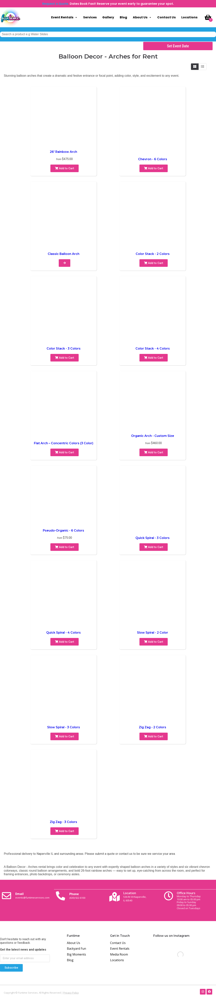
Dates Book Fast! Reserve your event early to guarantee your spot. (122, 4)
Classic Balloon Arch (63, 254)
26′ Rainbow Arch (63, 152)
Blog (123, 17)
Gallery (108, 17)
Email (34, 896)
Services (90, 17)
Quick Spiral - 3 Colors (152, 538)
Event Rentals (64, 17)
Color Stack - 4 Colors (152, 348)
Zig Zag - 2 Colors (152, 727)
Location (136, 896)
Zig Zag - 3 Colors (63, 822)
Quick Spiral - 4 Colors (63, 632)
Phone (79, 896)
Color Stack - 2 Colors (153, 254)
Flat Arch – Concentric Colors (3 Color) (63, 443)
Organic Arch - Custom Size (152, 436)
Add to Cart (64, 168)
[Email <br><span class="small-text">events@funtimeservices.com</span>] (7, 896)
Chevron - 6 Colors (152, 159)
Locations (189, 17)
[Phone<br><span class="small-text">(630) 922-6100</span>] (61, 896)
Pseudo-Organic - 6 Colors (63, 530)
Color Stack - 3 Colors (64, 348)
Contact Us (166, 17)
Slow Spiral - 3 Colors (63, 727)
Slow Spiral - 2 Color (152, 632)
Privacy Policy (71, 992)
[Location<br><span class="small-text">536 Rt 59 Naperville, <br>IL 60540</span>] (115, 896)
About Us (142, 17)
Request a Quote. (55, 4)
